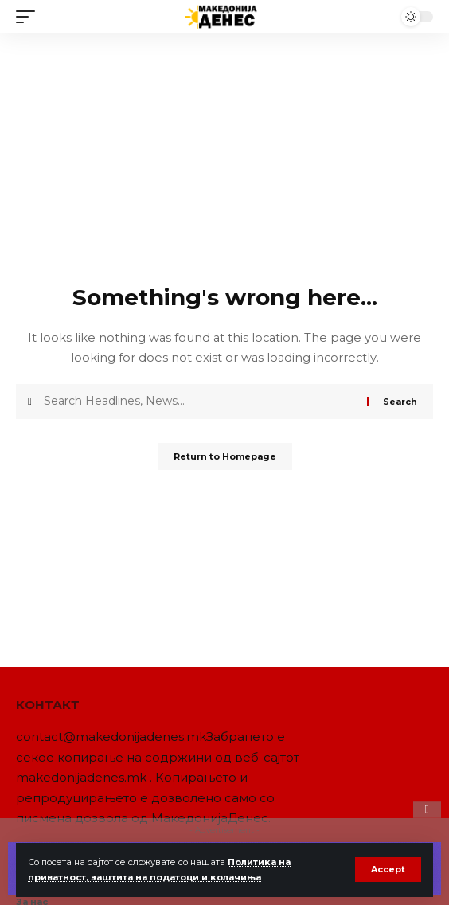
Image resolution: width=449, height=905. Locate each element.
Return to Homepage (225, 456)
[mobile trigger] (29, 16)
